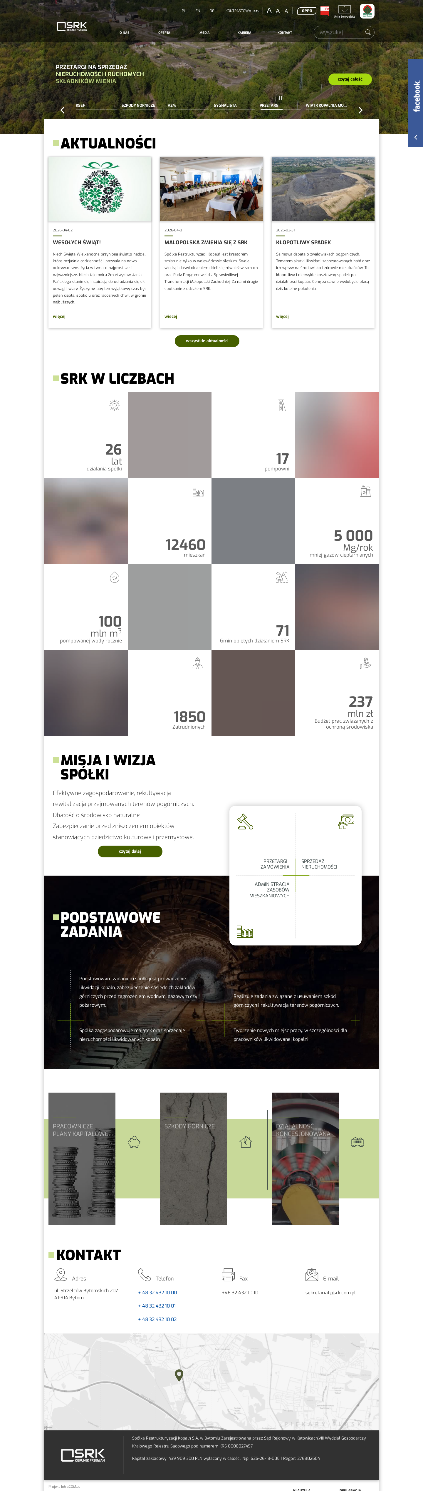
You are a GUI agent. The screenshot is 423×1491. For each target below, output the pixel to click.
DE (212, 11)
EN (198, 11)
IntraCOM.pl (70, 1486)
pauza (280, 98)
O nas (124, 33)
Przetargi (211, 67)
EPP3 (307, 10)
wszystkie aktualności (207, 341)
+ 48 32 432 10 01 (157, 1306)
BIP (324, 11)
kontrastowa (238, 11)
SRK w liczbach (211, 564)
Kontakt (285, 33)
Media (204, 33)
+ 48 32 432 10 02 (157, 1319)
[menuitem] (124, 32)
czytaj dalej (140, 850)
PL (184, 11)
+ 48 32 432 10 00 (157, 1293)
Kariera (244, 33)
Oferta (164, 33)
